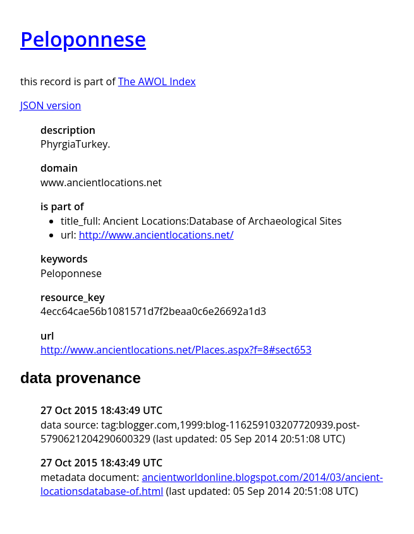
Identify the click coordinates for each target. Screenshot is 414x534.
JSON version (50, 105)
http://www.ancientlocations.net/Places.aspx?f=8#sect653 (176, 350)
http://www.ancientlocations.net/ (156, 235)
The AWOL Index (157, 81)
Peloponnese (83, 38)
